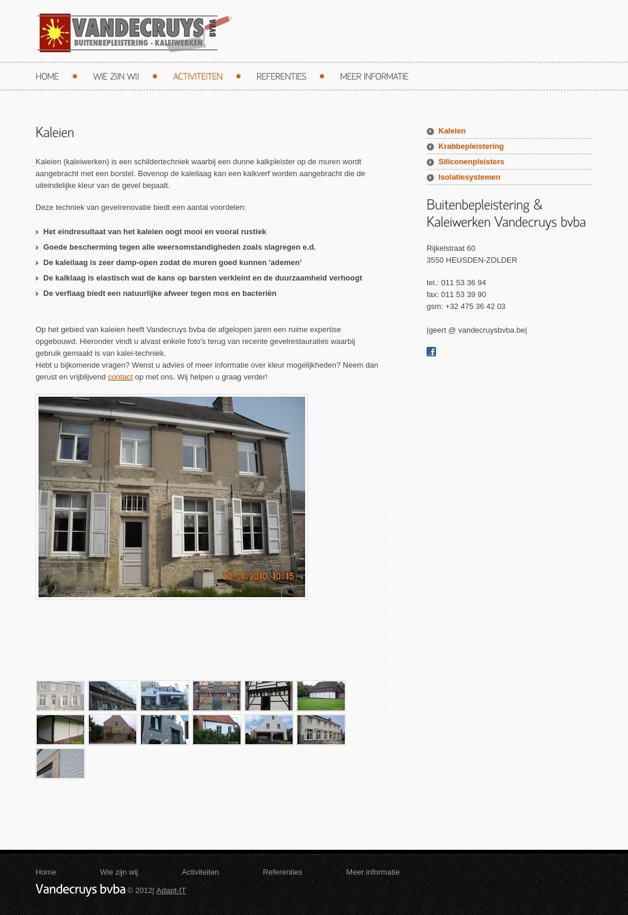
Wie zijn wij (119, 872)
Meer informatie (372, 872)
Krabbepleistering (471, 146)
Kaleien (452, 130)
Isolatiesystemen (469, 177)
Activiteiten (200, 872)
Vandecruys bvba (134, 33)
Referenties (282, 872)
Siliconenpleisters (471, 161)
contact (120, 376)
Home (46, 872)
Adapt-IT (171, 890)
